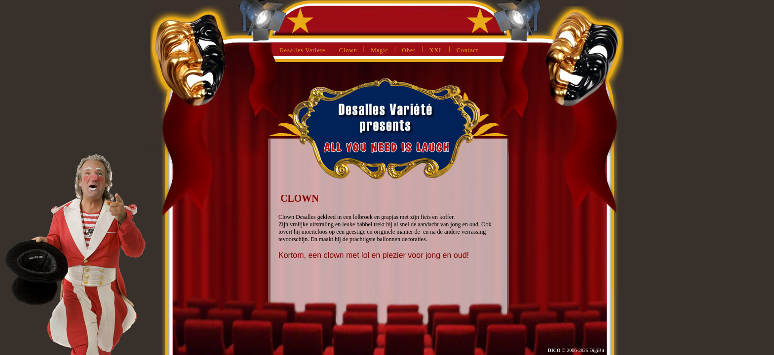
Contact (467, 50)
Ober (409, 50)
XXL (436, 50)
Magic (379, 50)
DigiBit (596, 350)
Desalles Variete (302, 50)
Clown (348, 50)
